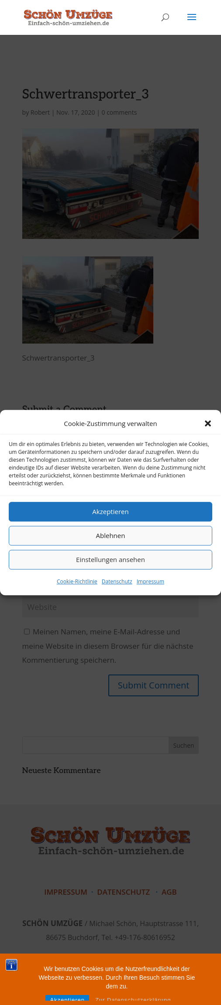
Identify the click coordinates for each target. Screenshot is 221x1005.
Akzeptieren (110, 512)
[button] (208, 423)
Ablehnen (110, 535)
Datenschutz (117, 581)
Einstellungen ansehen (110, 559)
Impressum (150, 581)
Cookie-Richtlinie (77, 581)
